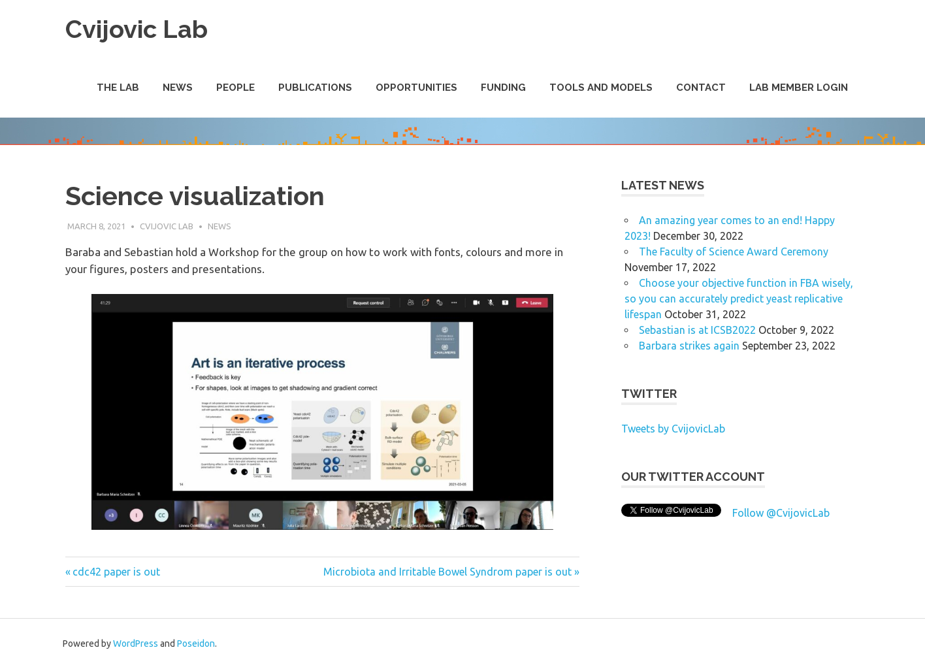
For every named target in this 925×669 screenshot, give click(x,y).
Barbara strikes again (689, 345)
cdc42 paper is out (116, 572)
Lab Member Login (798, 87)
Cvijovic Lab (136, 29)
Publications (315, 87)
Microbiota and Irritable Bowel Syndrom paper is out (447, 572)
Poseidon (196, 643)
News (178, 87)
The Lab (118, 87)
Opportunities (416, 87)
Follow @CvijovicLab (781, 513)
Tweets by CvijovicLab (673, 428)
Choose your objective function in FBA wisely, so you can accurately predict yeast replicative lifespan (739, 298)
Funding (503, 87)
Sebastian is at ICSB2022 (697, 330)
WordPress (135, 643)
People (235, 87)
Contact (701, 87)
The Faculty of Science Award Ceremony (733, 251)
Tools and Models (601, 87)
